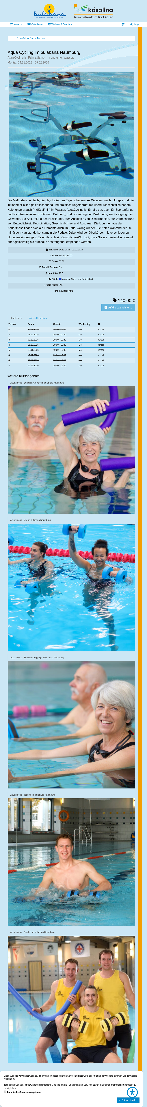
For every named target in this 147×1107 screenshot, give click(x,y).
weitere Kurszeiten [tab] (38, 318)
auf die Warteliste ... (118, 307)
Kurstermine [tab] (17, 318)
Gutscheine (35, 24)
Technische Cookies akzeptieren (24, 1092)
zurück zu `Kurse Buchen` (30, 38)
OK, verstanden (128, 1100)
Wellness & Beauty (60, 24)
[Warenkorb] (123, 24)
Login (134, 24)
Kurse (16, 24)
